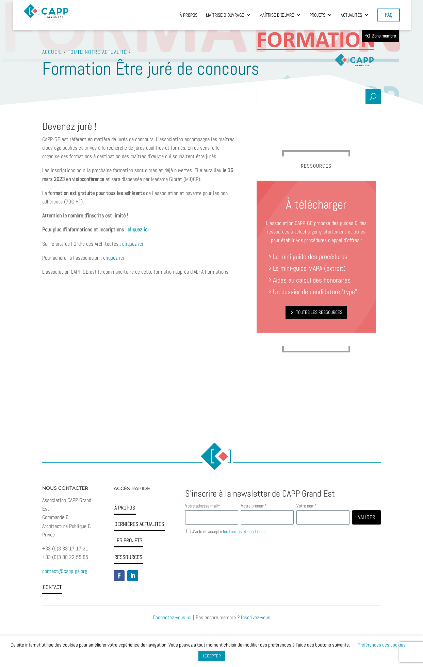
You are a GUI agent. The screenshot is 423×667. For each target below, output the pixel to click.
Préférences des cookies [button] (382, 644)
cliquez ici (132, 243)
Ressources (128, 557)
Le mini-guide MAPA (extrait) (309, 268)
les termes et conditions (244, 531)
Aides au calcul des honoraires (310, 280)
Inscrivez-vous (255, 617)
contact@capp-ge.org (64, 571)
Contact (52, 587)
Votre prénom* (253, 506)
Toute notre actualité (97, 51)
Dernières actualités (139, 524)
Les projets (128, 540)
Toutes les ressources (319, 312)
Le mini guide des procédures (310, 256)
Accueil (52, 51)
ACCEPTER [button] (211, 656)
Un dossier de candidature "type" (313, 291)
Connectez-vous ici (172, 617)
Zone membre (380, 36)
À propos (124, 507)
